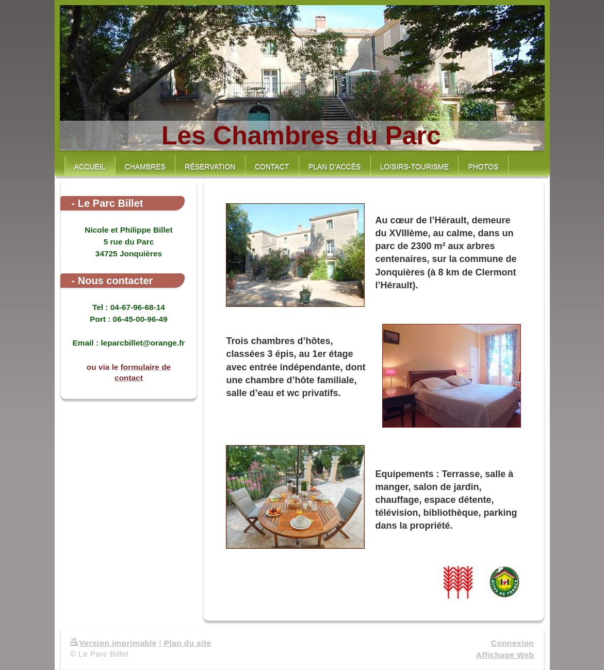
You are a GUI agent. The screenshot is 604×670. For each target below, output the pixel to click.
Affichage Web (505, 654)
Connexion (512, 643)
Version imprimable (113, 643)
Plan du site (187, 643)
